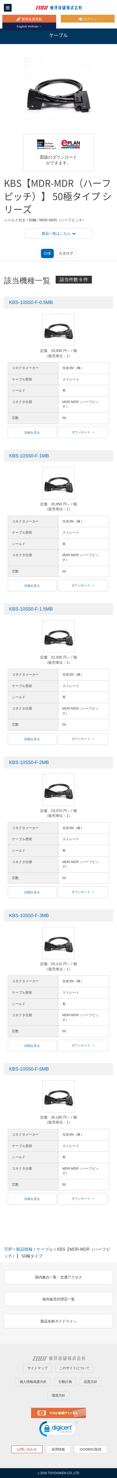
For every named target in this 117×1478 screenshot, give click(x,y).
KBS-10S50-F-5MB (29, 1069)
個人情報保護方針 (33, 1382)
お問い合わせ (27, 1449)
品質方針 (90, 1382)
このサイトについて (74, 1368)
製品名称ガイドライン (58, 1321)
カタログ (66, 253)
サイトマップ (37, 1368)
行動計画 (65, 1382)
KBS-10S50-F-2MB (29, 762)
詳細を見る (32, 432)
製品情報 (24, 1249)
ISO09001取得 (91, 1449)
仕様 (47, 253)
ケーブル (44, 1249)
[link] (58, 1430)
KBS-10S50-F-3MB (29, 915)
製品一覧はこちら (59, 233)
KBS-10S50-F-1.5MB (31, 609)
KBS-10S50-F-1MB (29, 455)
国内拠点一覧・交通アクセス (58, 1277)
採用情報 (58, 1449)
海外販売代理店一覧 (58, 1299)
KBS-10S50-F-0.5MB (31, 302)
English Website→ (29, 26)
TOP (8, 1249)
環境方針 (58, 1395)
